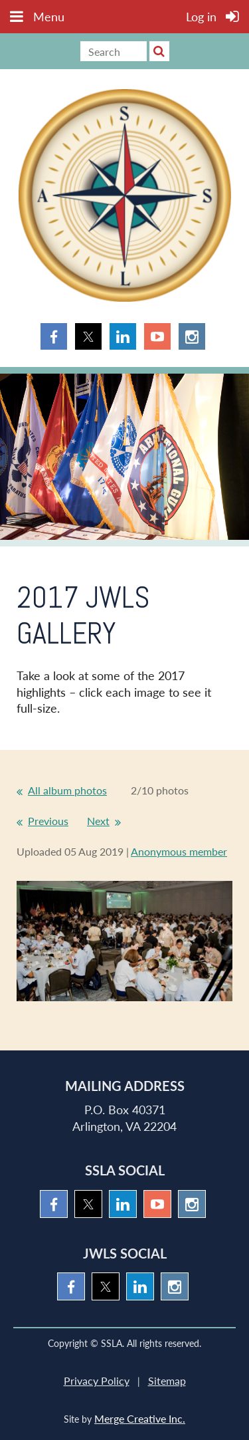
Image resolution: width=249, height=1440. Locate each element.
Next (98, 820)
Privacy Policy (96, 1380)
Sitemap (167, 1380)
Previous (48, 820)
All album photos (67, 790)
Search (159, 51)
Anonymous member (179, 851)
